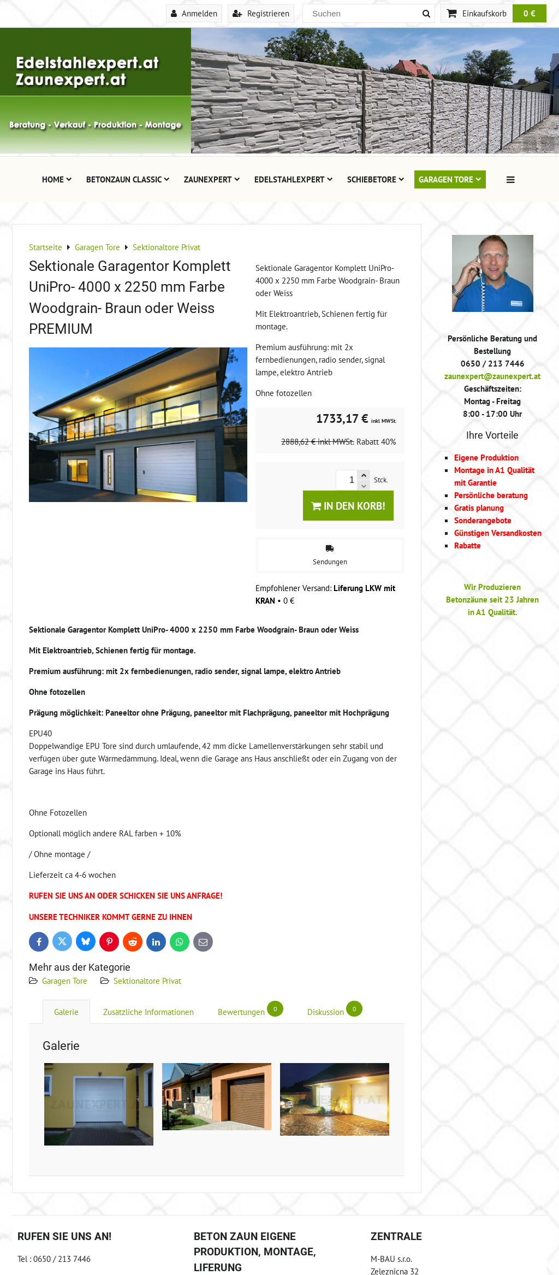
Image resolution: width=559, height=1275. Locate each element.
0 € (530, 13)
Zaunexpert (212, 179)
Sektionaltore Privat (147, 980)
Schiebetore (376, 179)
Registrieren (261, 13)
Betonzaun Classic (128, 179)
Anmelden (194, 13)
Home (57, 179)
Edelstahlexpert (293, 179)
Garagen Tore (450, 179)
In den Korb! (348, 505)
